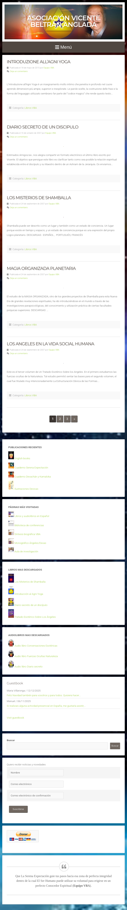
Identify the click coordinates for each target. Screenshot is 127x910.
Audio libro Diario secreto (28, 666)
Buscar (11, 740)
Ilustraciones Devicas (26, 488)
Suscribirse (18, 809)
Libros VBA (30, 107)
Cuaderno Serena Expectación (31, 467)
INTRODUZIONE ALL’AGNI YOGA (38, 61)
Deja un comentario (19, 71)
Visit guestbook (15, 717)
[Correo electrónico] (36, 784)
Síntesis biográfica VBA (27, 534)
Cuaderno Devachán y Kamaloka (32, 476)
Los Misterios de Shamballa (29, 581)
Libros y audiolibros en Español (31, 516)
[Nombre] (36, 772)
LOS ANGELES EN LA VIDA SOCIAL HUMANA (50, 343)
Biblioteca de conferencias (29, 525)
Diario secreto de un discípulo (30, 604)
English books (22, 458)
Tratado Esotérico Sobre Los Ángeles (35, 616)
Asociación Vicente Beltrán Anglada (63, 21)
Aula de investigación (26, 551)
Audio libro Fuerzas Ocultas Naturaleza (36, 656)
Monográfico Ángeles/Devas (30, 542)
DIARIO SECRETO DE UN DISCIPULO (42, 127)
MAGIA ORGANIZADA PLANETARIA (41, 268)
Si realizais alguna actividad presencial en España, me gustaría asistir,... (46, 705)
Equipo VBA (48, 68)
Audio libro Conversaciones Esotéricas (35, 645)
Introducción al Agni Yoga (28, 593)
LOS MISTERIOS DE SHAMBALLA (39, 197)
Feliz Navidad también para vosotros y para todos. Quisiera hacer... (44, 695)
